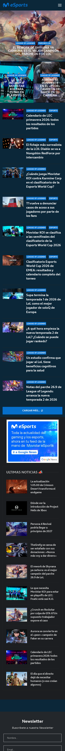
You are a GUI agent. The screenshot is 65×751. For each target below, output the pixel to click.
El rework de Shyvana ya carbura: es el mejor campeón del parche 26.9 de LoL (33, 50)
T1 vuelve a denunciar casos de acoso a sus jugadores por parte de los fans (42, 211)
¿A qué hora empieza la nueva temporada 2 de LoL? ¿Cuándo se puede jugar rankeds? (42, 337)
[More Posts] (32, 410)
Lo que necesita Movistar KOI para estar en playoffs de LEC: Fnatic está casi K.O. (17, 87)
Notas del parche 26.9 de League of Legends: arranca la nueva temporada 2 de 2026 (44, 393)
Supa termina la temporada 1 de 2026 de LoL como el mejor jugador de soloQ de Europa (43, 309)
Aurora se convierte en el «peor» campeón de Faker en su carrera (50, 87)
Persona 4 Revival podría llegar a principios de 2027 (41, 527)
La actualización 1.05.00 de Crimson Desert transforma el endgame (43, 487)
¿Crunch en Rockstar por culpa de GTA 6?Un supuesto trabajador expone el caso (44, 615)
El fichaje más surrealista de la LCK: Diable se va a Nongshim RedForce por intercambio (44, 151)
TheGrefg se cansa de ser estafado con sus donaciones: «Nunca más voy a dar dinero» (44, 550)
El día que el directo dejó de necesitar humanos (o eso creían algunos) (44, 679)
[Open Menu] (60, 5)
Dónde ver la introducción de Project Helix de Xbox (44, 506)
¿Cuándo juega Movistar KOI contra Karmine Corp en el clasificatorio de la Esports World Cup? (44, 180)
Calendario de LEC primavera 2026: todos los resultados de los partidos (42, 121)
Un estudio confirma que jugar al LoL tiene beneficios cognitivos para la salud (43, 364)
